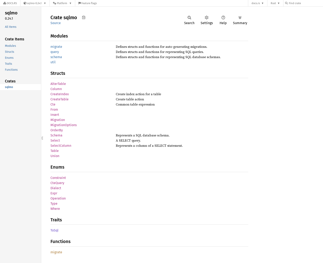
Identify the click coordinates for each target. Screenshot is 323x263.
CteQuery (57, 183)
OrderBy (56, 130)
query (54, 52)
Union (54, 156)
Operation (58, 198)
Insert (54, 115)
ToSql (54, 230)
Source (55, 23)
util (53, 62)
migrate (56, 47)
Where (55, 209)
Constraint (58, 178)
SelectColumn (60, 146)
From (54, 110)
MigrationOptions (63, 125)
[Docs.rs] (10, 3)
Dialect (55, 188)
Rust (273, 3)
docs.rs (256, 3)
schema (56, 57)
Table (54, 151)
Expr (53, 193)
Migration (57, 120)
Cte (52, 104)
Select (55, 140)
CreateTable (59, 99)
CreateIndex (59, 94)
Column (56, 89)
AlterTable (58, 84)
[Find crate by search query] (305, 3)
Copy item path (83, 17)
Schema (56, 135)
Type (53, 203)
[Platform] (62, 3)
